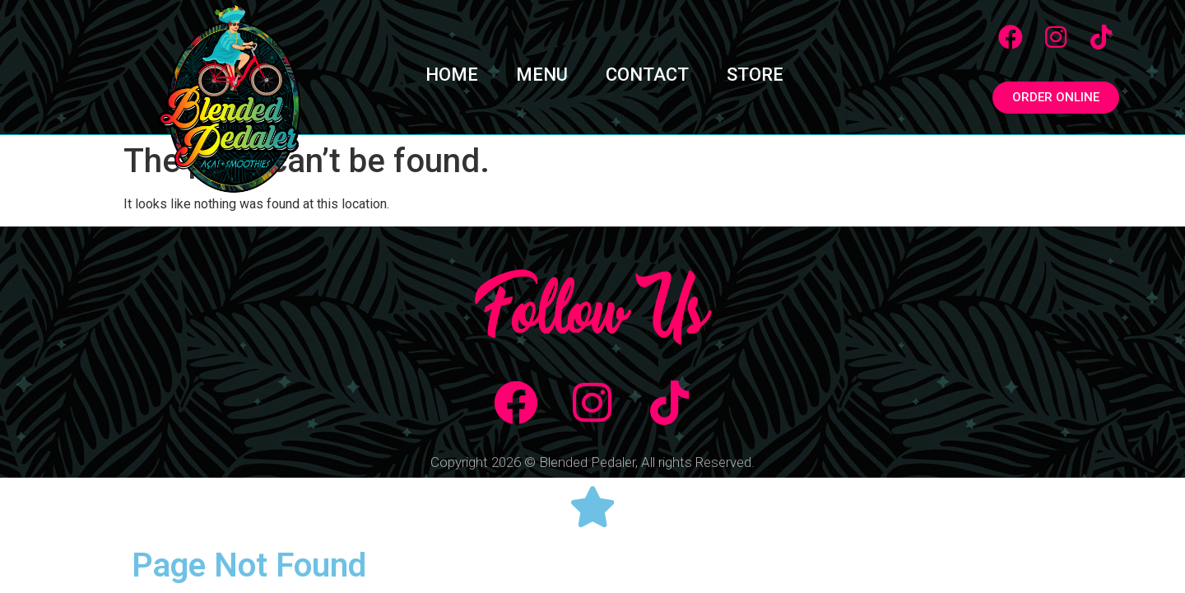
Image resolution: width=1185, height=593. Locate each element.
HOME (451, 74)
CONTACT (647, 74)
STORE (755, 74)
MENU (542, 74)
